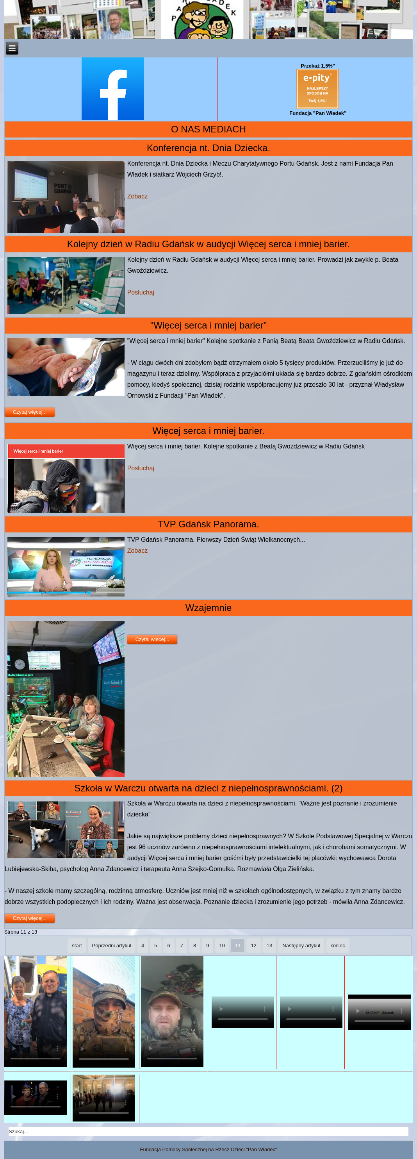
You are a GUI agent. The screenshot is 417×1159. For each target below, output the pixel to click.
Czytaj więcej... (30, 412)
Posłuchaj (140, 292)
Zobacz (137, 196)
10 (222, 945)
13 (269, 945)
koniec (337, 945)
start (77, 945)
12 (253, 945)
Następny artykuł (301, 945)
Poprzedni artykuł (111, 945)
